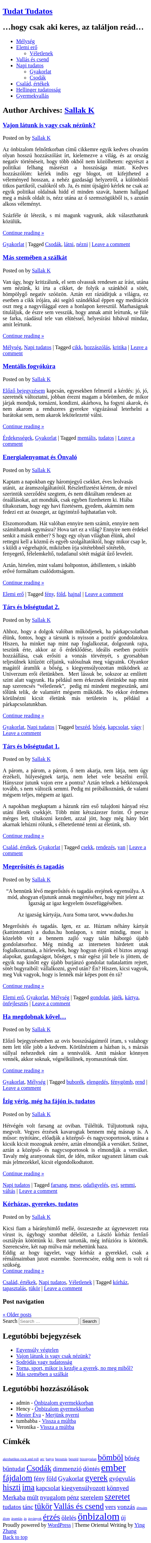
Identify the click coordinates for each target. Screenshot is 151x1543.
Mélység (25, 41)
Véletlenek (41, 53)
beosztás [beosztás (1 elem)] (61, 1459)
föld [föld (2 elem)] (51, 1478)
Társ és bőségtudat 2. (31, 606)
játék (117, 997)
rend (140, 1082)
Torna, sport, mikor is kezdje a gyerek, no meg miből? (74, 1368)
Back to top (15, 1537)
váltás (9, 1191)
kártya (132, 997)
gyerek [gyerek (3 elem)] (96, 1477)
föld (61, 594)
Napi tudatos (29, 65)
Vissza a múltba (59, 1421)
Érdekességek (17, 438)
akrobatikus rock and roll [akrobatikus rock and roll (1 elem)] (21, 1459)
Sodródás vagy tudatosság (44, 1362)
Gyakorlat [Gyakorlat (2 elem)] (71, 1478)
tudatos (106, 438)
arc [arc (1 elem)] (42, 1459)
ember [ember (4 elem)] (113, 1467)
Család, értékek (33, 84)
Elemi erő (26, 47)
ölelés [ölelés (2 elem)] (68, 1517)
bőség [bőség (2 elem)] (132, 1458)
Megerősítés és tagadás (33, 866)
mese (75, 1185)
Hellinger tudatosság (38, 90)
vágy (136, 727)
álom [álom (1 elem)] (6, 1518)
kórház (120, 1282)
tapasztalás (14, 1288)
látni (68, 244)
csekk (87, 847)
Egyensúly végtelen (37, 1350)
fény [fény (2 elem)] (39, 1478)
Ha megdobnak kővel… (34, 1016)
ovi (114, 1185)
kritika (120, 347)
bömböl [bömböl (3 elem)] (110, 1457)
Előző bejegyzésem (24, 391)
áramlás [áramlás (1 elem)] (16, 1518)
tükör (34, 1288)
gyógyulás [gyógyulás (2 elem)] (122, 1478)
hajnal (74, 594)
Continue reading (23, 233)
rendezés (105, 847)
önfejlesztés (15, 1003)
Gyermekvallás (32, 96)
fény (49, 594)
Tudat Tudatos (28, 11)
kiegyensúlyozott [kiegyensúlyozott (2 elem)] (83, 1487)
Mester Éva (28, 1415)
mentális (87, 438)
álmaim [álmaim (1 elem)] (142, 1508)
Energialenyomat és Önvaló (40, 457)
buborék (75, 1082)
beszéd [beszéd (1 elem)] (74, 1459)
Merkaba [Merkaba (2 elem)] (14, 1497)
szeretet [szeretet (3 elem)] (117, 1496)
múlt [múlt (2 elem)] (33, 1497)
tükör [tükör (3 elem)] (43, 1506)
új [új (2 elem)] (123, 1517)
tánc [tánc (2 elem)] (28, 1506)
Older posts (17, 1314)
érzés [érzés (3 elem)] (51, 1516)
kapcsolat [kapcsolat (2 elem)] (48, 1487)
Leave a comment (111, 244)
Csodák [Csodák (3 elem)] (39, 1468)
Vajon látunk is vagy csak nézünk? (49, 125)
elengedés (97, 1082)
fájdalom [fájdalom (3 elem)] (17, 1477)
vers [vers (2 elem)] (110, 1506)
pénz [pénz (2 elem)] (73, 1497)
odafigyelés (95, 1185)
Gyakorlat (40, 71)
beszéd (82, 727)
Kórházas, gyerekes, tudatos (40, 1203)
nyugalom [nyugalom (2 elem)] (53, 1497)
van (121, 847)
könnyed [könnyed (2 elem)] (118, 1487)
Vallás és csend (32, 59)
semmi (127, 1185)
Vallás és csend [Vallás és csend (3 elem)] (79, 1506)
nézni (82, 244)
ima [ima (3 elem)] (28, 1487)
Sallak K (79, 110)
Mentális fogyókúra (29, 366)
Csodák (38, 77)
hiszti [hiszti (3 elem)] (12, 1487)
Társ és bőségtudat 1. (31, 746)
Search (10, 1321)
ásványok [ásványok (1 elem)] (34, 1518)
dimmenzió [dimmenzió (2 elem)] (67, 1468)
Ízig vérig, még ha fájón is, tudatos (49, 1101)
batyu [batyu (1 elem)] (50, 1459)
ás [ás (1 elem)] (25, 1518)
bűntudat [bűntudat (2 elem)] (14, 1468)
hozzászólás (97, 347)
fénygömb (121, 1082)
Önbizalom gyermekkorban (63, 1403)
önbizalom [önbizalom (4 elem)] (99, 1516)
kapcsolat (118, 727)
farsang (59, 1185)
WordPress (59, 1525)
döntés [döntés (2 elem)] (91, 1468)
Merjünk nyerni (62, 1415)
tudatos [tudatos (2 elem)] (12, 1506)
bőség (99, 727)
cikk (77, 347)
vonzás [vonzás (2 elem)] (126, 1506)
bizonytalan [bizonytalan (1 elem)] (88, 1459)
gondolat (99, 997)
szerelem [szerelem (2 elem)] (92, 1497)
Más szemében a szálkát (35, 257)
